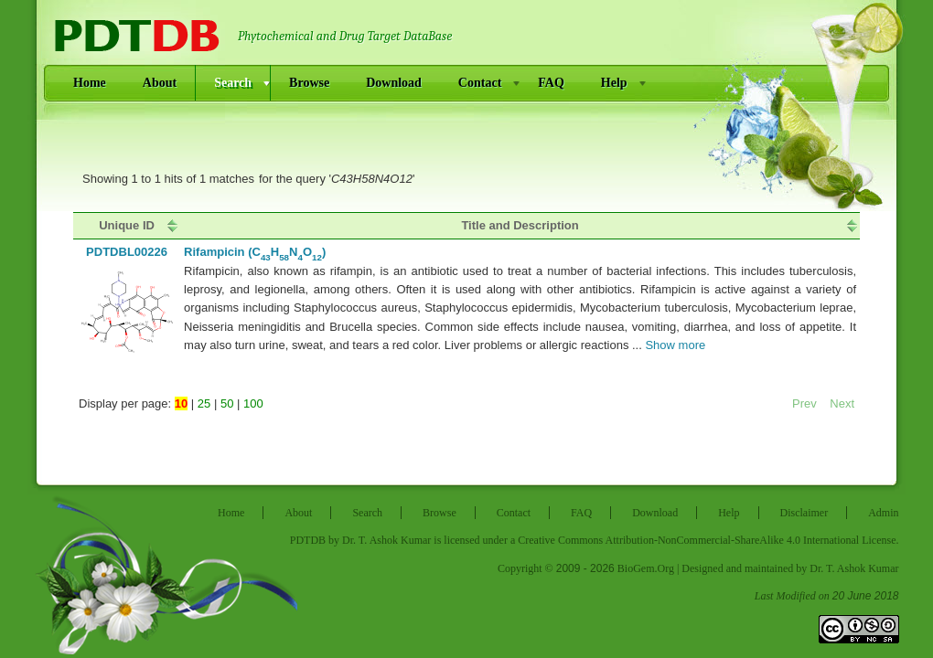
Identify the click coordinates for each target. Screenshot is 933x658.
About (160, 83)
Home (89, 83)
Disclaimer (804, 512)
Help (614, 83)
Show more (675, 345)
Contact (479, 83)
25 (204, 403)
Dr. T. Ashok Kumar (386, 540)
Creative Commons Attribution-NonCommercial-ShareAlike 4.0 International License (706, 540)
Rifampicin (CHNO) (255, 252)
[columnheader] (126, 225)
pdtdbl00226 (126, 252)
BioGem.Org (645, 568)
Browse (309, 83)
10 (181, 403)
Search (233, 83)
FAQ (551, 83)
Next (842, 403)
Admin (883, 512)
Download (394, 83)
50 (226, 403)
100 (253, 403)
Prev (806, 403)
